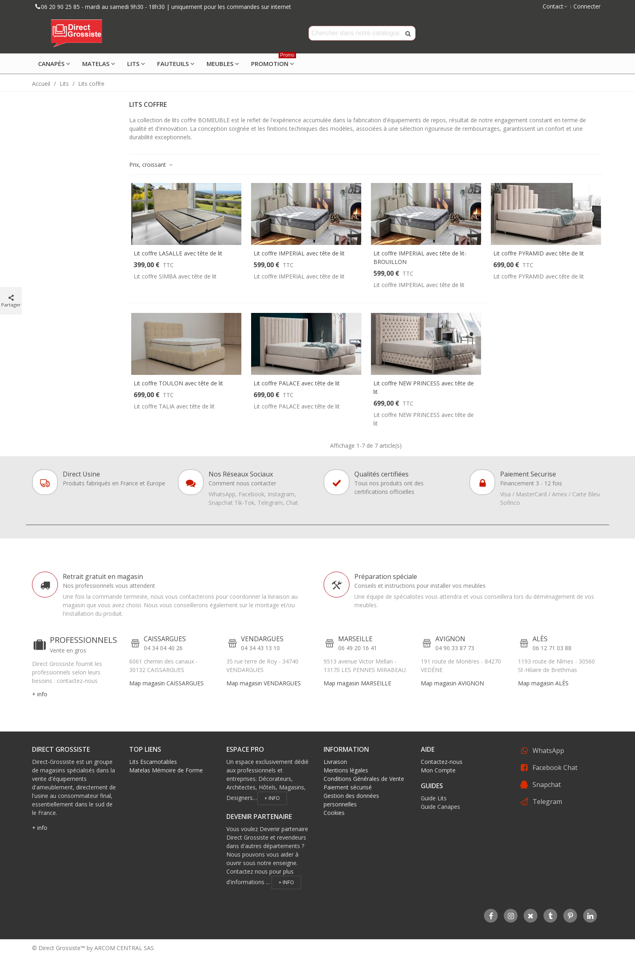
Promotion (273, 61)
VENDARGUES (262, 638)
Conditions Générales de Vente (364, 779)
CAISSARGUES (165, 638)
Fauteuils (173, 64)
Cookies (334, 813)
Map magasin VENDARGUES (263, 683)
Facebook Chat (555, 767)
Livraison (335, 762)
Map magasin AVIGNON (452, 683)
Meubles (220, 64)
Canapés (51, 64)
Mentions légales (346, 770)
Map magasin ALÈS (543, 683)
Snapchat (547, 784)
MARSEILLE (355, 638)
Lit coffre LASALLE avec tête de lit (178, 253)
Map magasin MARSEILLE (357, 683)
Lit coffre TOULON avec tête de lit (178, 383)
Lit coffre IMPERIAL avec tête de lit (299, 253)
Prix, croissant (151, 164)
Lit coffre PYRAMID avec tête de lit (538, 253)
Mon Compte (438, 770)
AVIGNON (450, 638)
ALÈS (540, 638)
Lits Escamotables (153, 762)
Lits (133, 64)
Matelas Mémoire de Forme (166, 770)
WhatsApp (548, 750)
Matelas (95, 64)
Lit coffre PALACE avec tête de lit (297, 383)
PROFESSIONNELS (83, 639)
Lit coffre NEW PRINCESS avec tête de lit (423, 387)
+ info (39, 694)
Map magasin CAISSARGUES (166, 683)
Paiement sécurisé (348, 787)
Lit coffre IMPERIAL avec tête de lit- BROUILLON (420, 257)
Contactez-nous (441, 762)
